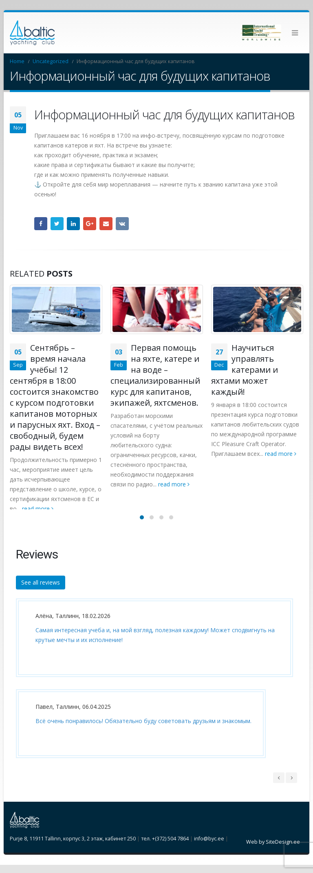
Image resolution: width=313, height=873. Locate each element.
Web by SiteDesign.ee (273, 850)
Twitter (57, 223)
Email (105, 223)
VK (122, 223)
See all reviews (40, 591)
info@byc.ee (209, 846)
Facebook (40, 223)
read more (37, 508)
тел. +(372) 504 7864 (165, 846)
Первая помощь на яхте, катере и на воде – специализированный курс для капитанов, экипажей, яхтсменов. (155, 375)
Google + (89, 223)
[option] (152, 693)
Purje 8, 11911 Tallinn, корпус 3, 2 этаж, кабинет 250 (73, 846)
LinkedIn (73, 223)
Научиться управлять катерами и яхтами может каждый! (244, 369)
